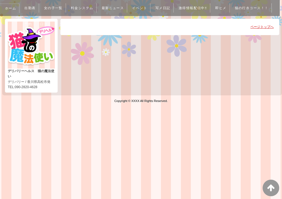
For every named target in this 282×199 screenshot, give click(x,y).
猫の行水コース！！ (42, 24)
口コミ (90, 24)
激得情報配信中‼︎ (199, 8)
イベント (144, 8)
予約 (72, 24)
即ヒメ (228, 8)
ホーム (11, 8)
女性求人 (112, 24)
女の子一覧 (54, 8)
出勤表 (31, 8)
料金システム (84, 8)
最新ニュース (116, 8)
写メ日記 (168, 8)
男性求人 (136, 24)
